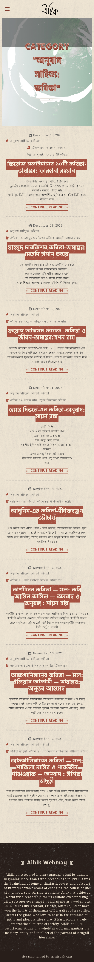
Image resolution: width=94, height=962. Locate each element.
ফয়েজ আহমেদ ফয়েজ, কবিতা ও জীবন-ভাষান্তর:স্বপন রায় (47, 334)
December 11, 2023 (47, 387)
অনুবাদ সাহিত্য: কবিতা (24, 141)
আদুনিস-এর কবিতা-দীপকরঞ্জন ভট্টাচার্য (47, 514)
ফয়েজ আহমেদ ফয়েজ (38, 321)
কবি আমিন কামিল (36, 580)
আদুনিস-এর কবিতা (22, 501)
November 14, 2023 (48, 488)
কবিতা (45, 393)
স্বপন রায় (60, 321)
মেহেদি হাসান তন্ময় (68, 238)
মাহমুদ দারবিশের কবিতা (39, 238)
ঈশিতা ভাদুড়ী (18, 751)
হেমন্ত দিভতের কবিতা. (53, 400)
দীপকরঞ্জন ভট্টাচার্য (62, 501)
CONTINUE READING (47, 207)
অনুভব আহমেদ (20, 666)
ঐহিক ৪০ (16, 580)
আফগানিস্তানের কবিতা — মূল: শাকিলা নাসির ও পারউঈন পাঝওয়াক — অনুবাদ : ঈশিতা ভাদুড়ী (47, 771)
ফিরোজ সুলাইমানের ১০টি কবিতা (47, 155)
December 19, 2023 (47, 135)
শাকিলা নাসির (79, 751)
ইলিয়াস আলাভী (42, 666)
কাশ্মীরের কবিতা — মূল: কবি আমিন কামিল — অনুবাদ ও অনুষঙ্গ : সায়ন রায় (47, 596)
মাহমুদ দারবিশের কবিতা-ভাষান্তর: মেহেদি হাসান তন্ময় (47, 251)
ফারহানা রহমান (56, 148)
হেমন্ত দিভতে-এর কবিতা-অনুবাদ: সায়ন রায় (47, 413)
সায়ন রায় (30, 400)
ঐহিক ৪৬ (38, 148)
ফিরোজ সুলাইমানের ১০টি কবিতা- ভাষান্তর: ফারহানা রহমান (47, 167)
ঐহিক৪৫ (42, 501)
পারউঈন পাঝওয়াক (55, 751)
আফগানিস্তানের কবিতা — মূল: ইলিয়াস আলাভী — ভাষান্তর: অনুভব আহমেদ (47, 682)
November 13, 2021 (48, 567)
